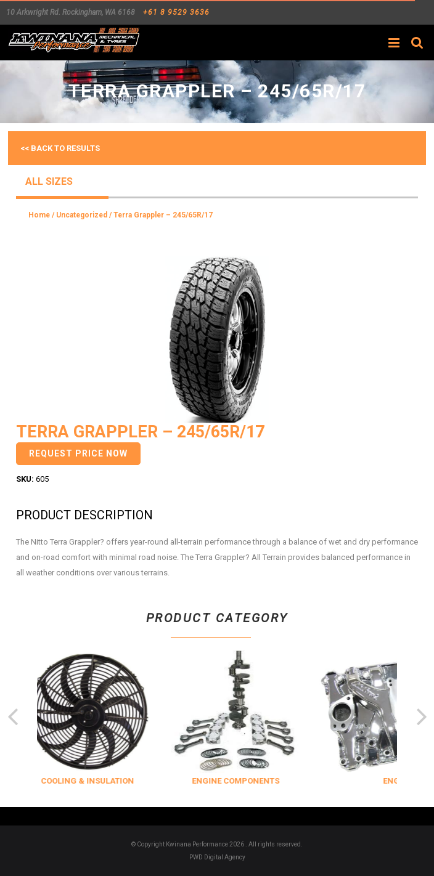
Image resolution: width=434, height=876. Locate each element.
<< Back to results (60, 148)
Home (39, 215)
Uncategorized (81, 215)
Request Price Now (78, 453)
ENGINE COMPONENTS (256, 780)
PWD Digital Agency (217, 857)
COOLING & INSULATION (107, 780)
